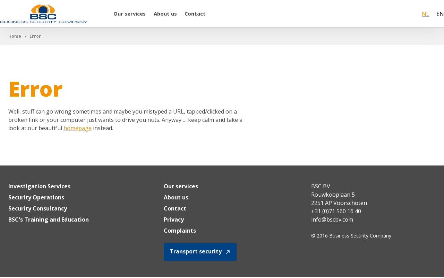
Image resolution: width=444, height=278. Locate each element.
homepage (77, 129)
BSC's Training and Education (48, 220)
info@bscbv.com (332, 220)
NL (425, 14)
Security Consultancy (37, 209)
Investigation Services (39, 187)
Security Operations (36, 198)
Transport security (200, 252)
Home (14, 37)
